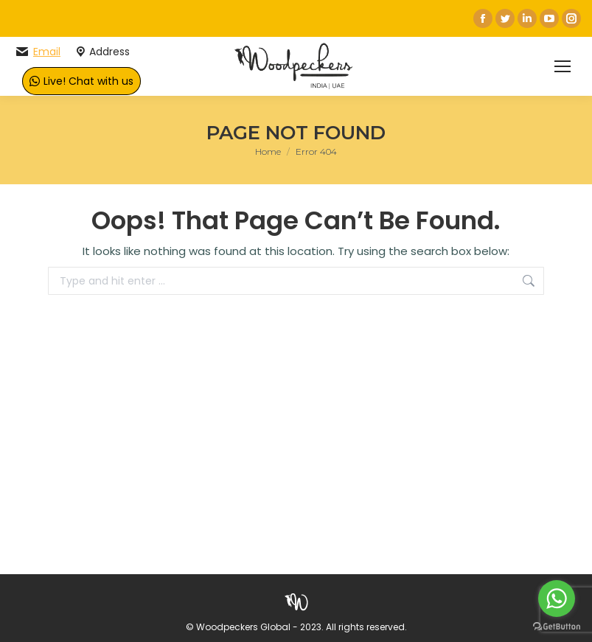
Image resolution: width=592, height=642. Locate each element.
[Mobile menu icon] (562, 66)
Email (46, 51)
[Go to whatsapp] (556, 598)
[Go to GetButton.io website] (556, 627)
